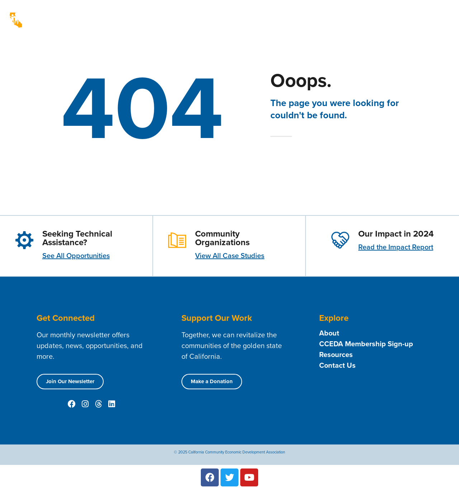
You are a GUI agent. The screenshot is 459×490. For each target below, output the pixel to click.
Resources (359, 14)
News (390, 15)
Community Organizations (222, 238)
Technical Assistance (420, 25)
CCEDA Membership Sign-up (366, 343)
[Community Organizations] (177, 240)
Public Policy (425, 14)
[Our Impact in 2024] (340, 240)
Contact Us (321, 15)
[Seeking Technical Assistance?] (24, 240)
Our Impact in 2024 (396, 233)
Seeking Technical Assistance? (77, 238)
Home (216, 15)
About (243, 14)
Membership (281, 14)
